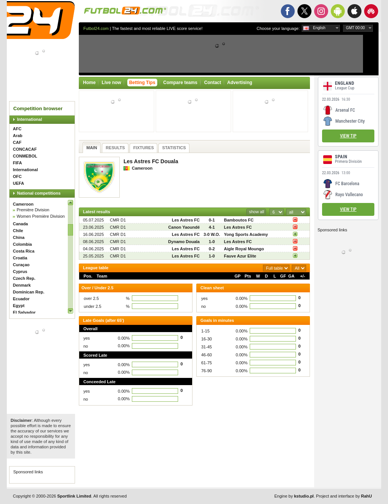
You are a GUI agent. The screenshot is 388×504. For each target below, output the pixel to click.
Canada (20, 224)
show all (256, 211)
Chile (18, 230)
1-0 (212, 241)
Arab (17, 135)
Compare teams (180, 82)
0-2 (212, 249)
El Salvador (24, 312)
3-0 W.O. (211, 234)
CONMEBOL (25, 156)
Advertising (239, 82)
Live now (111, 82)
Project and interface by (344, 496)
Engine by (294, 496)
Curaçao (21, 264)
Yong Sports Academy (246, 234)
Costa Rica (23, 251)
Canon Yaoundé (184, 227)
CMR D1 (118, 220)
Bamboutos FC (238, 220)
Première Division (33, 210)
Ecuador (21, 298)
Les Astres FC (186, 220)
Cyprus (20, 271)
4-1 (212, 227)
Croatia (20, 258)
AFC (17, 128)
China (19, 237)
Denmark (22, 285)
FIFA (17, 163)
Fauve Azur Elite (240, 256)
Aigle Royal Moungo (244, 249)
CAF (17, 142)
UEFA (18, 183)
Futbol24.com (96, 28)
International (29, 119)
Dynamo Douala (184, 241)
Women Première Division (41, 216)
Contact (212, 82)
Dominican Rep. (28, 292)
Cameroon (23, 204)
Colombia (22, 244)
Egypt (19, 305)
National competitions (39, 193)
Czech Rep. (24, 278)
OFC (17, 176)
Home (89, 82)
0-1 (212, 220)
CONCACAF (25, 149)
